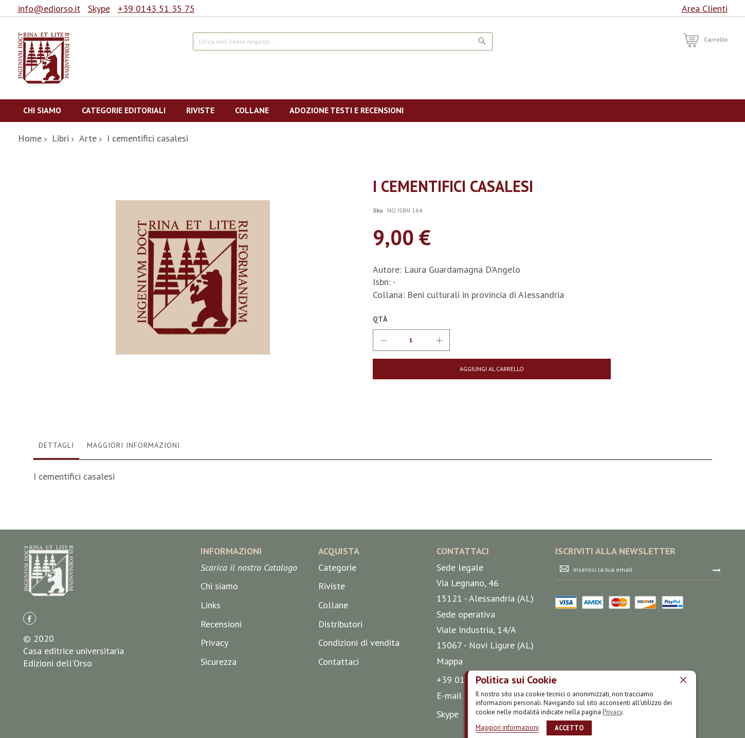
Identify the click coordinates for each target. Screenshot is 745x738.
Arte (88, 138)
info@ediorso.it (49, 8)
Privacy (612, 712)
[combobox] (343, 41)
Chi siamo (219, 722)
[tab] (56, 583)
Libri (60, 138)
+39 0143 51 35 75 (156, 8)
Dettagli (56, 581)
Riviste (331, 722)
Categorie (337, 703)
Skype (99, 8)
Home (30, 138)
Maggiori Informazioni (133, 581)
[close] (683, 680)
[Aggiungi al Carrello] (454, 369)
